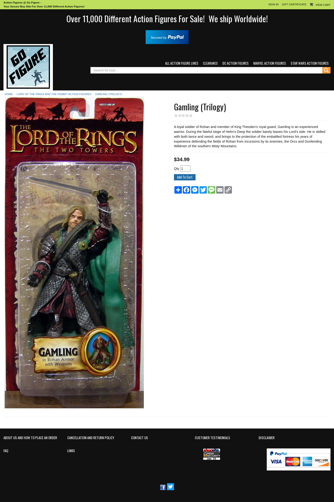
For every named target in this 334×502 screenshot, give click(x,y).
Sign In (273, 4)
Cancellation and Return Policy (90, 437)
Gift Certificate (294, 4)
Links (71, 450)
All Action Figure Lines (181, 63)
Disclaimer (267, 437)
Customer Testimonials (212, 437)
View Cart (323, 4)
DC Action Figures (235, 63)
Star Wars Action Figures (310, 63)
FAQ (5, 450)
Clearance (210, 63)
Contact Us (139, 437)
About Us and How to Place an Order (30, 437)
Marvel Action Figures (269, 63)
